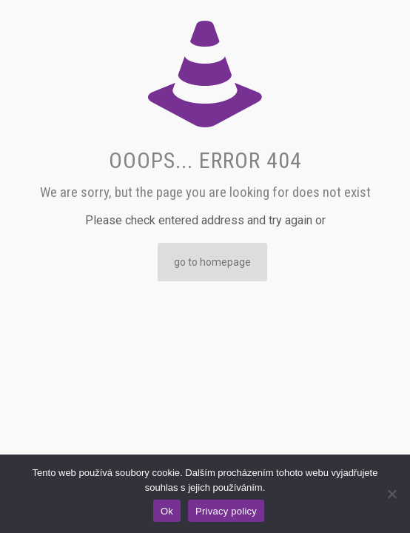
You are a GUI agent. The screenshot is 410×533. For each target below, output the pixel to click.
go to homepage (212, 262)
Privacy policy (226, 511)
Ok (167, 511)
